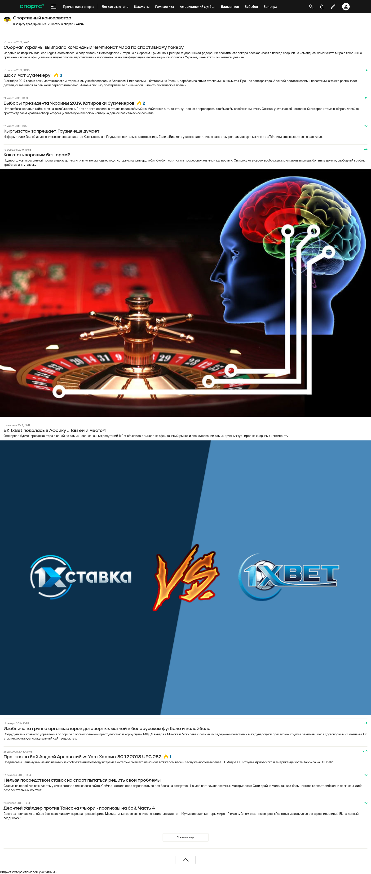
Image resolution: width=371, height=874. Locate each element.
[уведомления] (321, 6)
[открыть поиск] (311, 6)
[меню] (53, 7)
